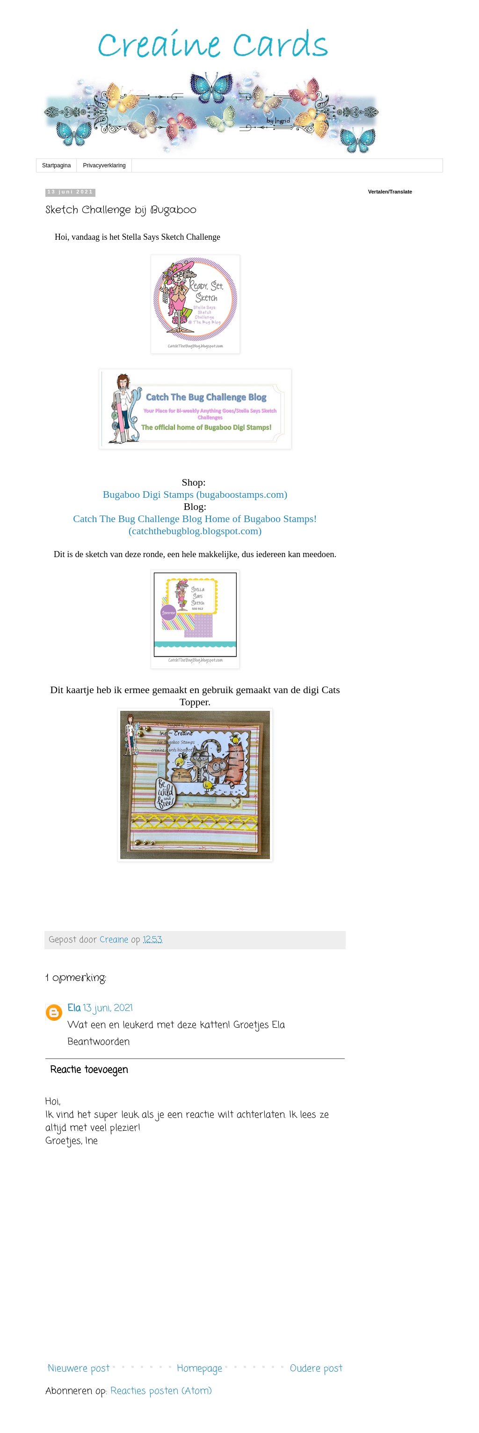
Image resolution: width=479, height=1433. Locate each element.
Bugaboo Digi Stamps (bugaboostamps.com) (195, 494)
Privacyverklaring (104, 165)
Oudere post (316, 1368)
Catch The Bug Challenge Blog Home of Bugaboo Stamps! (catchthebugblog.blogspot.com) (195, 525)
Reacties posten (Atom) (161, 1391)
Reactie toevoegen (89, 1070)
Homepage (199, 1368)
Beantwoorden (99, 1042)
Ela (74, 1008)
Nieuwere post (78, 1368)
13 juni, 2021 (108, 1008)
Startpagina (56, 165)
